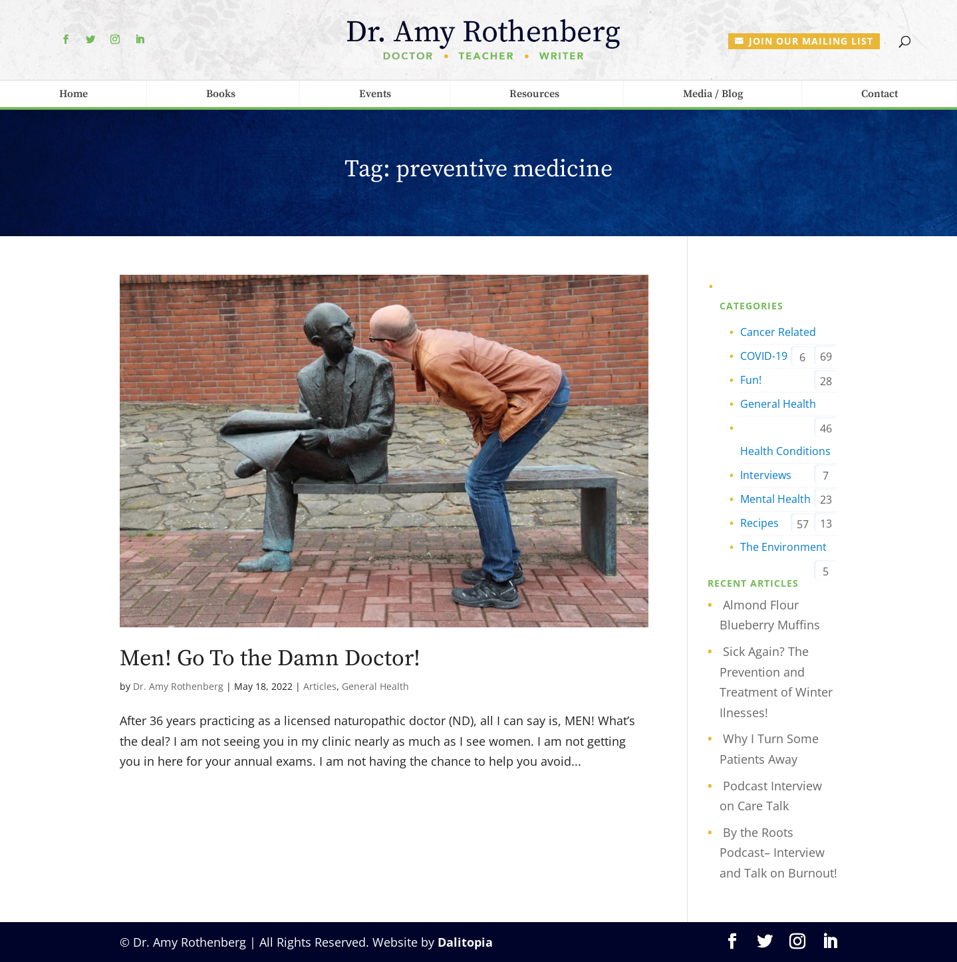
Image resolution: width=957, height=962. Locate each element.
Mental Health (775, 499)
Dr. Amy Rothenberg (178, 686)
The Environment (783, 547)
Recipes (759, 523)
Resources (534, 93)
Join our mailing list (811, 41)
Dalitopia (465, 942)
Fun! (750, 380)
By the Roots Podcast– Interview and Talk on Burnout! (778, 852)
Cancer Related (778, 332)
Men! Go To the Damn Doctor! (270, 659)
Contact (879, 93)
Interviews (765, 475)
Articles (320, 686)
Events (375, 93)
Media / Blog (713, 93)
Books (220, 93)
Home (73, 93)
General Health (375, 686)
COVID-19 (763, 356)
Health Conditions (785, 451)
